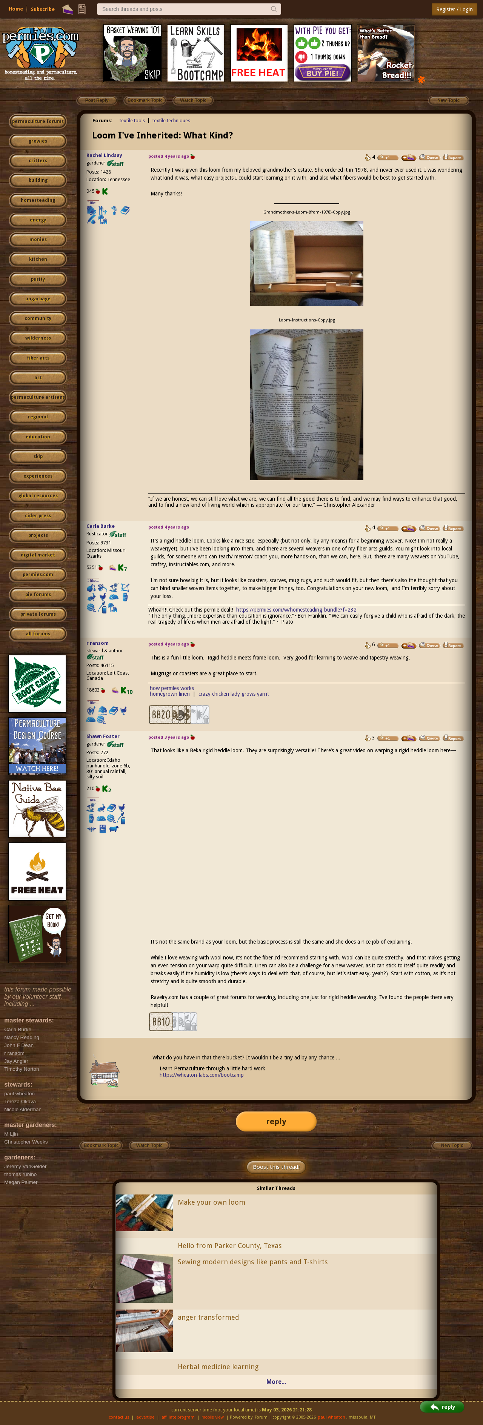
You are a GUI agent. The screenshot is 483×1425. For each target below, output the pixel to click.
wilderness (38, 338)
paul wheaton (331, 1417)
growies (38, 141)
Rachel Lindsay (104, 155)
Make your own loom (211, 1202)
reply (276, 1121)
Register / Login (454, 9)
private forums (38, 614)
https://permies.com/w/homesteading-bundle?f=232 (296, 610)
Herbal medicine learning (218, 1367)
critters (38, 160)
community (38, 318)
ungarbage (38, 298)
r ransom (97, 643)
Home (16, 9)
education (38, 437)
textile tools (132, 120)
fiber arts (38, 358)
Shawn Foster (103, 736)
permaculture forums (38, 121)
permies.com (38, 574)
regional (38, 417)
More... (276, 1381)
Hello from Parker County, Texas (230, 1246)
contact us (119, 1417)
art (38, 377)
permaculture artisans (38, 397)
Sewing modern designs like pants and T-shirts (253, 1262)
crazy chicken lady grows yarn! (233, 694)
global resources (38, 495)
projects (38, 535)
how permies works (172, 688)
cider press (38, 515)
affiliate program (178, 1417)
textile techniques (171, 120)
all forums (38, 633)
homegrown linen (170, 694)
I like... (93, 203)
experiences (37, 476)
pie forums (38, 594)
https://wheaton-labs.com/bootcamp (202, 1075)
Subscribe (43, 9)
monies (38, 239)
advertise (145, 1417)
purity (38, 279)
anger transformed (208, 1317)
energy (38, 220)
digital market (38, 555)
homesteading (38, 200)
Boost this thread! (276, 1167)
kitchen (38, 259)
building (38, 180)
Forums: (102, 120)
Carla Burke (100, 526)
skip (38, 456)
